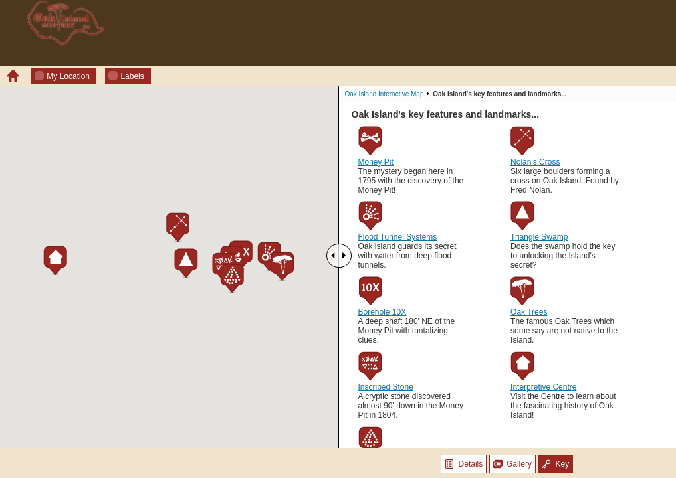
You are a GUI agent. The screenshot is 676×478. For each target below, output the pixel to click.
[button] (269, 256)
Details (464, 464)
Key (555, 464)
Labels (126, 76)
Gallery (512, 464)
